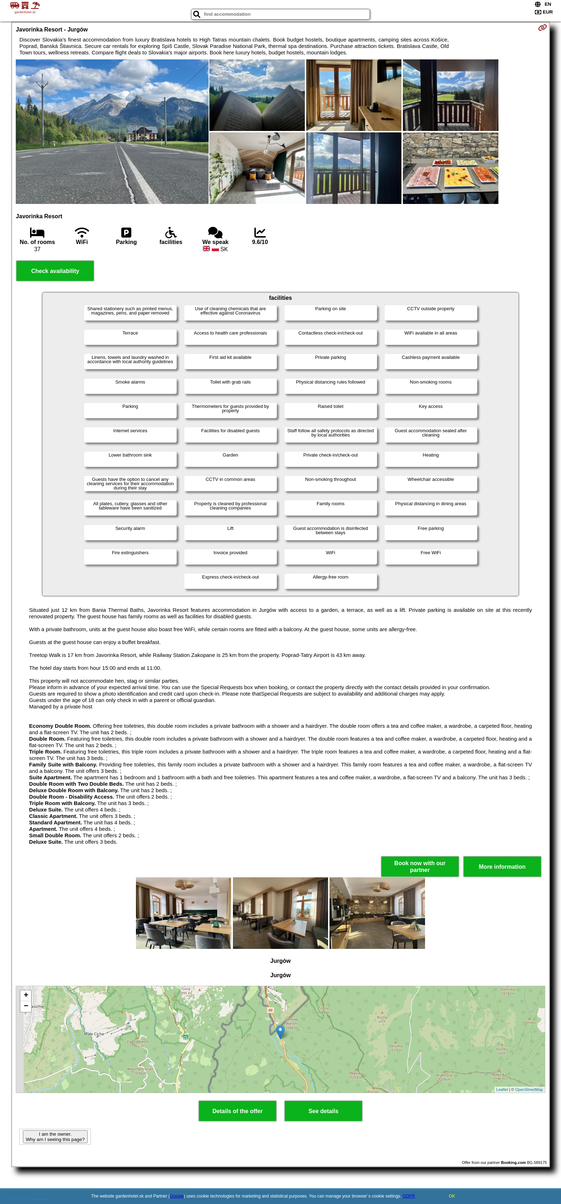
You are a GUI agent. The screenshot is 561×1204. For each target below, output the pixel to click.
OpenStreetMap (529, 1089)
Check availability (55, 271)
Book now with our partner (419, 866)
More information (502, 867)
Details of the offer (238, 1111)
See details (323, 1111)
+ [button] (26, 995)
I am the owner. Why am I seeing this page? (55, 1136)
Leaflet (502, 1089)
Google (177, 1196)
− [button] (26, 1006)
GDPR (409, 1196)
